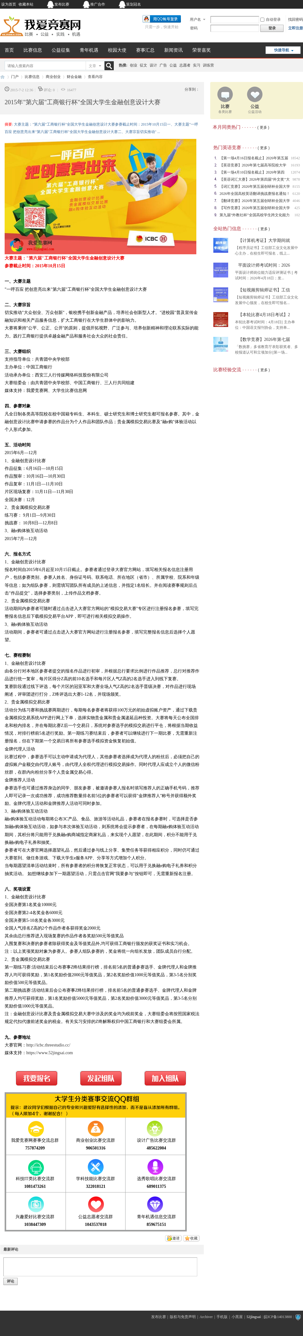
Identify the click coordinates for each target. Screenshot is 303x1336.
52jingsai (253, 1317)
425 (297, 208)
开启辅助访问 (264, 4)
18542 (295, 158)
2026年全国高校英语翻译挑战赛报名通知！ (255, 193)
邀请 (176, 1238)
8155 (296, 186)
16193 (295, 165)
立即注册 (295, 28)
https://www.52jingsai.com (49, 1052)
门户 (15, 77)
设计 (153, 65)
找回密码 (295, 19)
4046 (296, 201)
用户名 (195, 19)
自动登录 (270, 19)
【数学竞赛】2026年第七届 (264, 339)
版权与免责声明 (183, 1317)
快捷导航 (281, 50)
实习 (196, 65)
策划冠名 (133, 4)
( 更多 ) (263, 127)
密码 (194, 28)
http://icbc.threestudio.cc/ (48, 1045)
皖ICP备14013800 (278, 1317)
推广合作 (97, 4)
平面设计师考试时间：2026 (264, 265)
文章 (92, 66)
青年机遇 (89, 50)
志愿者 (184, 65)
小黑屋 (237, 1317)
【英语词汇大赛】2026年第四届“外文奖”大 (255, 179)
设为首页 (8, 4)
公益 (173, 65)
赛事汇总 (145, 50)
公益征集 (61, 50)
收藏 (194, 1238)
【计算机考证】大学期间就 (264, 240)
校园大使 (117, 50)
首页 (9, 50)
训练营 (208, 65)
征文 (143, 65)
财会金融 (74, 77)
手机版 (222, 1317)
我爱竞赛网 (2, 76)
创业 (133, 65)
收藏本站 (26, 4)
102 (297, 215)
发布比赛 (61, 4)
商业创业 (53, 77)
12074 (295, 172)
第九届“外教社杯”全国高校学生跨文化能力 (255, 215)
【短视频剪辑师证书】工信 (264, 290)
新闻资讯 (173, 50)
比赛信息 (32, 50)
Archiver (206, 1317)
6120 (296, 193)
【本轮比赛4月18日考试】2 (264, 314)
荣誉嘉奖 (201, 50)
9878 (296, 179)
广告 (163, 65)
